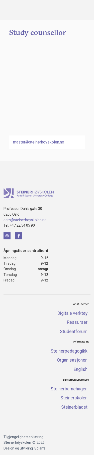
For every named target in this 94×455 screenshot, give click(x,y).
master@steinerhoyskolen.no (38, 142)
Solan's (39, 448)
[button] (85, 8)
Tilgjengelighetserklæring (23, 437)
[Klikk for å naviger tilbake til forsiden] (29, 193)
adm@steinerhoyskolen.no (25, 220)
